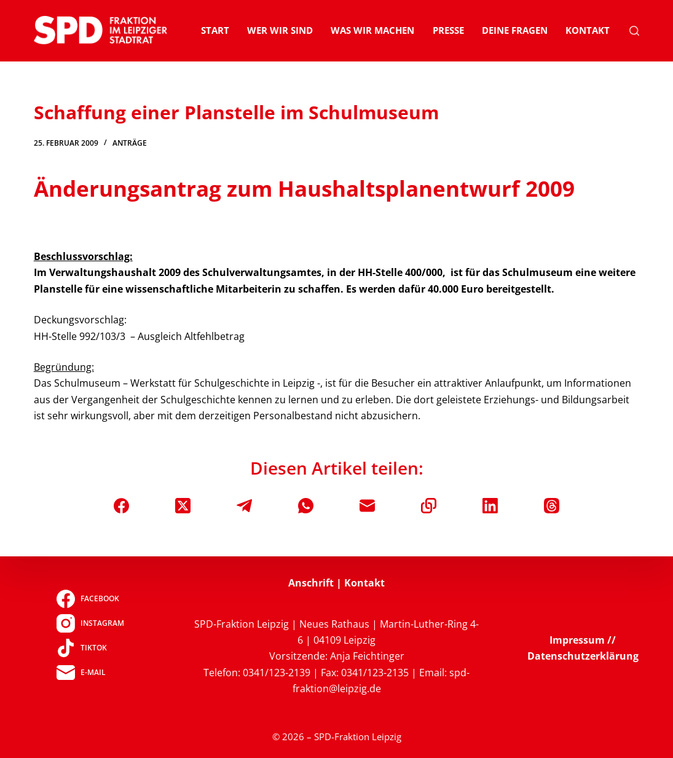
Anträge (129, 143)
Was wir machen (372, 30)
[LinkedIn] (490, 505)
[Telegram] (244, 505)
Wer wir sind (280, 30)
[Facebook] (121, 505)
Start (215, 30)
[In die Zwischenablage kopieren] (429, 505)
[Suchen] (634, 31)
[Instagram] (90, 623)
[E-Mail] (367, 505)
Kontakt (587, 30)
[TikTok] (90, 648)
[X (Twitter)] (183, 505)
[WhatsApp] (306, 505)
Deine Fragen (515, 30)
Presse (448, 30)
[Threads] (552, 505)
